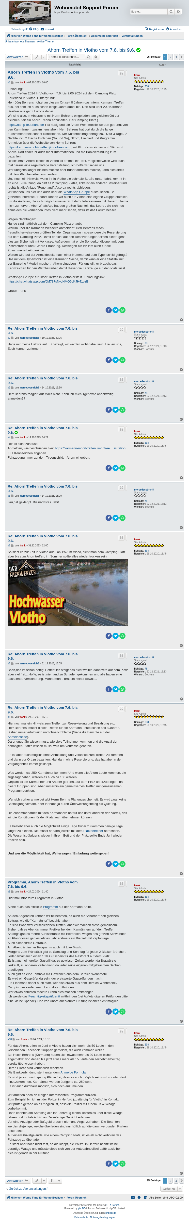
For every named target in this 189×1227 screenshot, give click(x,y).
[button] (181, 57)
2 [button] (170, 57)
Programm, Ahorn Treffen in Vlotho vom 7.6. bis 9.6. (43, 884)
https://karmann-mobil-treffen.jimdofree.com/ (39, 147)
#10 (10, 1039)
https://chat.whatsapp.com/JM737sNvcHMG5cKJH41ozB (48, 281)
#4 (9, 437)
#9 (9, 891)
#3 (9, 387)
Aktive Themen (46, 41)
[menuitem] (34, 29)
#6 (9, 545)
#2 (9, 337)
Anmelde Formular (74, 1072)
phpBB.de (110, 1213)
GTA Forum (112, 1205)
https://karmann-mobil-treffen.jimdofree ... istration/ (90, 448)
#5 (9, 495)
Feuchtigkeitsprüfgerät (44, 996)
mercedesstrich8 (144, 331)
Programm (50, 907)
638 (147, 86)
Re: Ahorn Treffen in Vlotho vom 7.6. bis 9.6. (43, 330)
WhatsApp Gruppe (76, 192)
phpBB (81, 1208)
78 (146, 343)
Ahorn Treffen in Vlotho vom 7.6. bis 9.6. (91, 50)
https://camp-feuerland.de (26, 125)
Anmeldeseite (17, 737)
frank (137, 75)
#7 (9, 663)
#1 (9, 82)
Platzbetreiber (93, 831)
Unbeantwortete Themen (20, 41)
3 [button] (176, 57)
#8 (9, 717)
